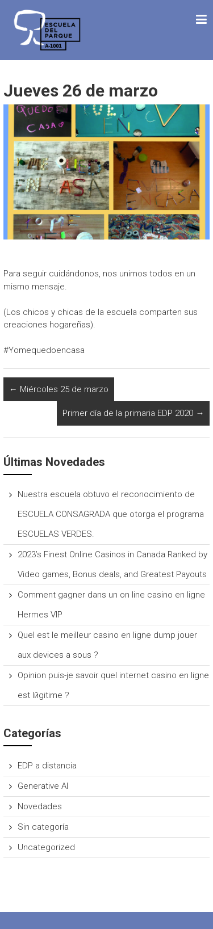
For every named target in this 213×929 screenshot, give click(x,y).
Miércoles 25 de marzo (58, 389)
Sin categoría (43, 827)
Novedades (40, 806)
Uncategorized (46, 847)
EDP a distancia (47, 765)
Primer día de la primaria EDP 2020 (133, 413)
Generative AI (43, 786)
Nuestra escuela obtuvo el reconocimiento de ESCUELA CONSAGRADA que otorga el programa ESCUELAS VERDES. (111, 514)
